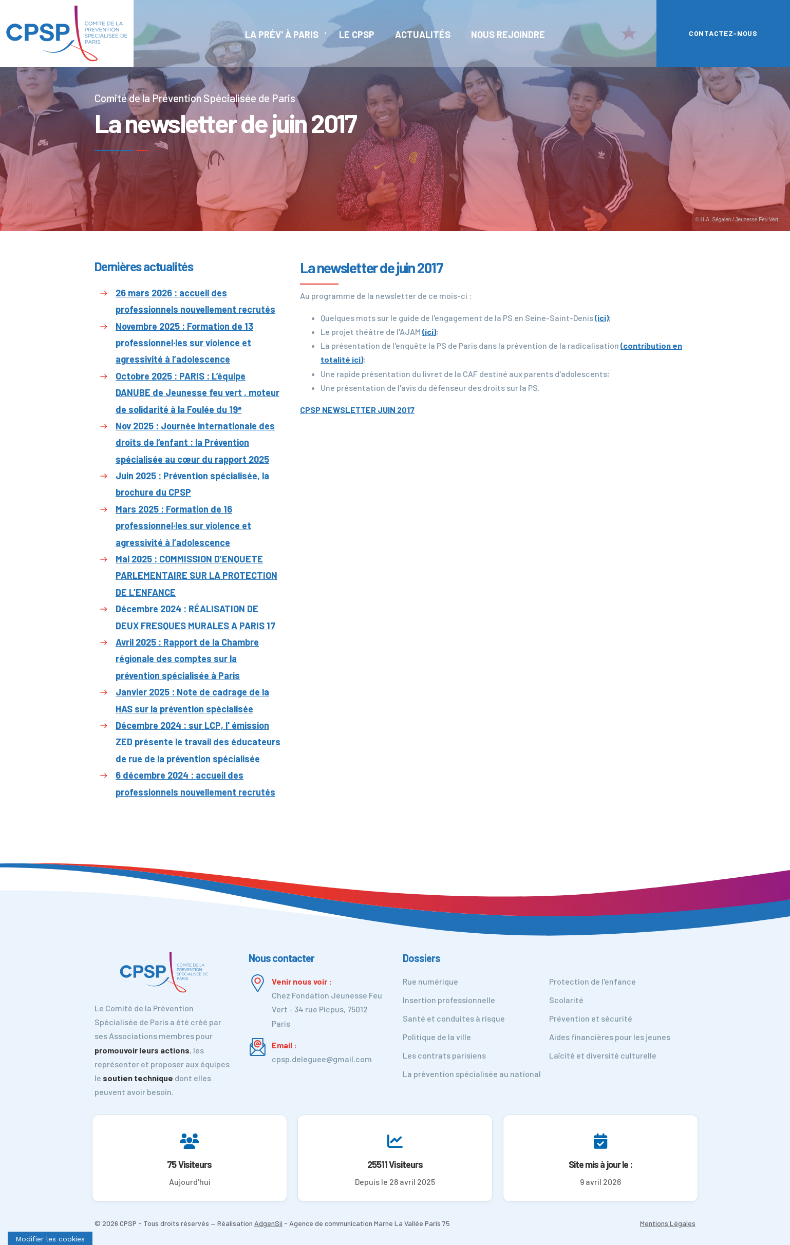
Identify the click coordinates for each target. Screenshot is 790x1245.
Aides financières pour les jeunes (609, 1037)
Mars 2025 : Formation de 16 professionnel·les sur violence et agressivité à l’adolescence (183, 525)
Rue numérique (430, 981)
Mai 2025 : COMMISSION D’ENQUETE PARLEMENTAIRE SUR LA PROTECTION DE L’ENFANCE (196, 575)
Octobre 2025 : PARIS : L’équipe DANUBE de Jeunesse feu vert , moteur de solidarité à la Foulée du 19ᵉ (197, 392)
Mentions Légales (667, 1223)
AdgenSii (268, 1223)
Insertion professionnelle (449, 1000)
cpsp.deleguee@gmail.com (322, 1059)
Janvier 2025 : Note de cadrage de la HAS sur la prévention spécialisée (192, 700)
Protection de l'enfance (592, 981)
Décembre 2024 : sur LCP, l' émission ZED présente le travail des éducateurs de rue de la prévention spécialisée (198, 742)
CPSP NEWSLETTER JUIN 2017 (357, 409)
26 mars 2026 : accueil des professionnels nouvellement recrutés (195, 301)
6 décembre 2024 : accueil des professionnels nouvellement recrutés (195, 783)
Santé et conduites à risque (454, 1018)
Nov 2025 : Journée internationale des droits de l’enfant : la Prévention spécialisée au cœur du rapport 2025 (195, 442)
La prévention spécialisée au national (472, 1074)
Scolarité (566, 1000)
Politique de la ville (437, 1037)
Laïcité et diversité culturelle (602, 1055)
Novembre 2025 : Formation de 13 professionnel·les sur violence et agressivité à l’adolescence (184, 342)
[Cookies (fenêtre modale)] (50, 1238)
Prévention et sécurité (590, 1018)
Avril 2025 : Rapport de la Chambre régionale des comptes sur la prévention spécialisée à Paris (187, 658)
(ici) (602, 318)
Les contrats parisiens (444, 1055)
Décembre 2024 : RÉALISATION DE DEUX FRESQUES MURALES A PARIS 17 (195, 617)
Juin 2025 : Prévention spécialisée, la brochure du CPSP (192, 484)
